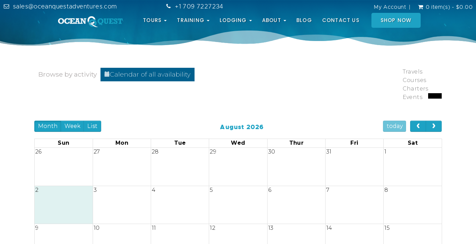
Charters (415, 88)
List (92, 126)
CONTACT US (341, 20)
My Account (390, 7)
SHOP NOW (396, 20)
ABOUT (274, 20)
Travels (413, 71)
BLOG (304, 20)
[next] (434, 126)
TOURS (155, 20)
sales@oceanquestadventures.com (65, 6)
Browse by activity (67, 74)
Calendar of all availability (147, 74)
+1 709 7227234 (199, 6)
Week (72, 126)
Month (48, 126)
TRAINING (193, 20)
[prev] (418, 126)
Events (412, 97)
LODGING (236, 20)
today (395, 126)
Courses (414, 80)
